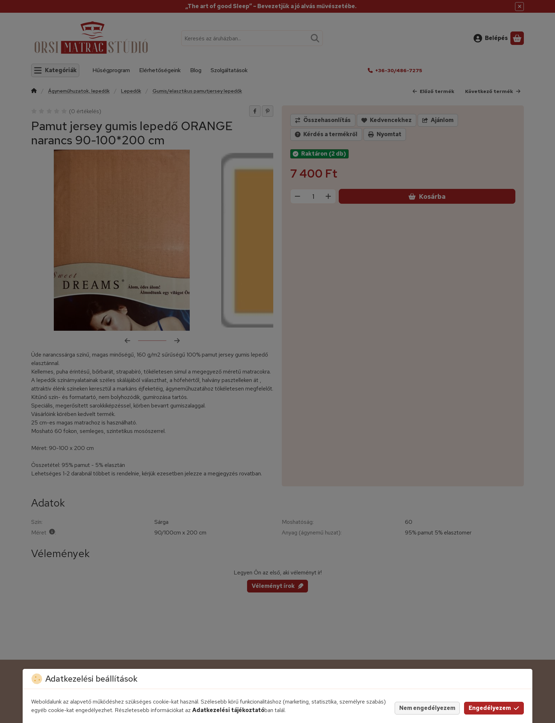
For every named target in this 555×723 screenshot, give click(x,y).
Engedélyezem (494, 708)
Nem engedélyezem (427, 708)
